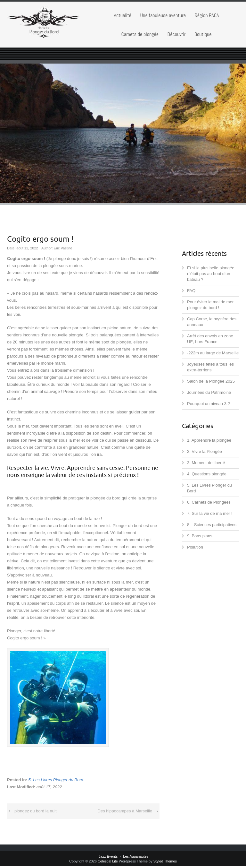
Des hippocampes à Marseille (125, 811)
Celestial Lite (108, 861)
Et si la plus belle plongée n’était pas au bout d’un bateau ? (210, 273)
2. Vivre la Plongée (204, 451)
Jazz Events (108, 856)
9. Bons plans (199, 535)
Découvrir (176, 34)
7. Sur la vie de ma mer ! (210, 513)
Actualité (122, 15)
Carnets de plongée (140, 34)
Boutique (203, 34)
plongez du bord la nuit (35, 811)
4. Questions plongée (206, 474)
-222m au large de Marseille (213, 353)
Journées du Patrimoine (209, 392)
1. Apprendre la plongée (209, 440)
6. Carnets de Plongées (209, 502)
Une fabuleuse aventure (163, 15)
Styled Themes (165, 861)
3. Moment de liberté (206, 462)
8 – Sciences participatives (211, 524)
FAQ (191, 290)
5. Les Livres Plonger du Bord (55, 779)
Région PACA (206, 15)
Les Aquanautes (135, 856)
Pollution (195, 547)
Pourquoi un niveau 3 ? (208, 403)
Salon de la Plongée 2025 (211, 381)
